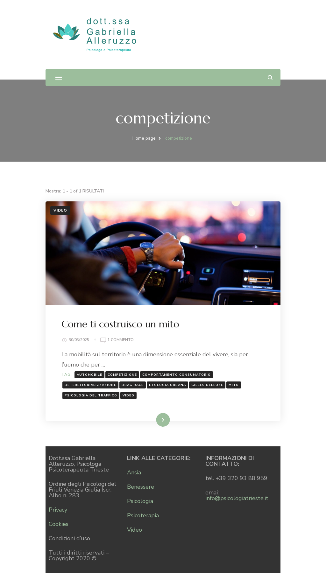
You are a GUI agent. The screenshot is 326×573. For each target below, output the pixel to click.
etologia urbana (167, 385)
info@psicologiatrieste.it (236, 498)
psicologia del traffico (91, 395)
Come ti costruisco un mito (120, 324)
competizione (122, 375)
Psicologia (140, 501)
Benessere (140, 487)
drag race (133, 385)
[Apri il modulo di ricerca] (270, 77)
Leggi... (155, 419)
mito (234, 385)
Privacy (58, 510)
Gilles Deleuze (207, 385)
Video (60, 210)
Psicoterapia (143, 515)
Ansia (134, 472)
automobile (89, 375)
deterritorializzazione (90, 385)
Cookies (58, 524)
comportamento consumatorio (176, 375)
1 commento (121, 339)
